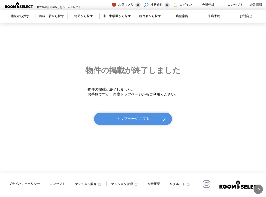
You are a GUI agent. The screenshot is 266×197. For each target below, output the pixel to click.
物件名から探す (150, 16)
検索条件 (157, 5)
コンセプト (235, 4)
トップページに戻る (133, 118)
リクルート (177, 184)
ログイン (182, 5)
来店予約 (214, 16)
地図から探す (83, 16)
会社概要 (154, 184)
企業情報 (256, 4)
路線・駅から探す (51, 16)
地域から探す (20, 16)
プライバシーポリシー (24, 184)
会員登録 (204, 5)
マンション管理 (122, 184)
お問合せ (246, 16)
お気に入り (126, 5)
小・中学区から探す (117, 16)
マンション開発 (86, 184)
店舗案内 (182, 16)
